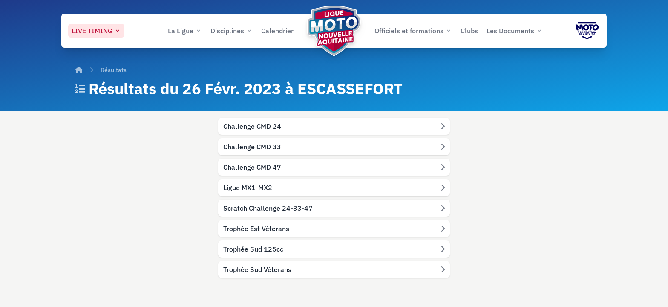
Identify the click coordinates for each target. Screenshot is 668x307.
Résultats (114, 70)
